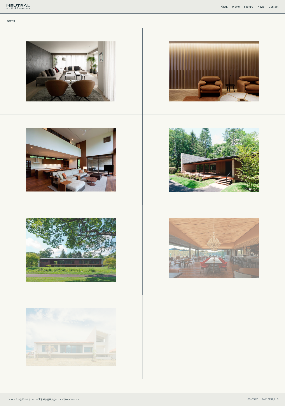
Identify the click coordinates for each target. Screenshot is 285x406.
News (261, 6)
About (224, 6)
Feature (248, 6)
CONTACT (252, 399)
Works (236, 6)
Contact (273, 6)
